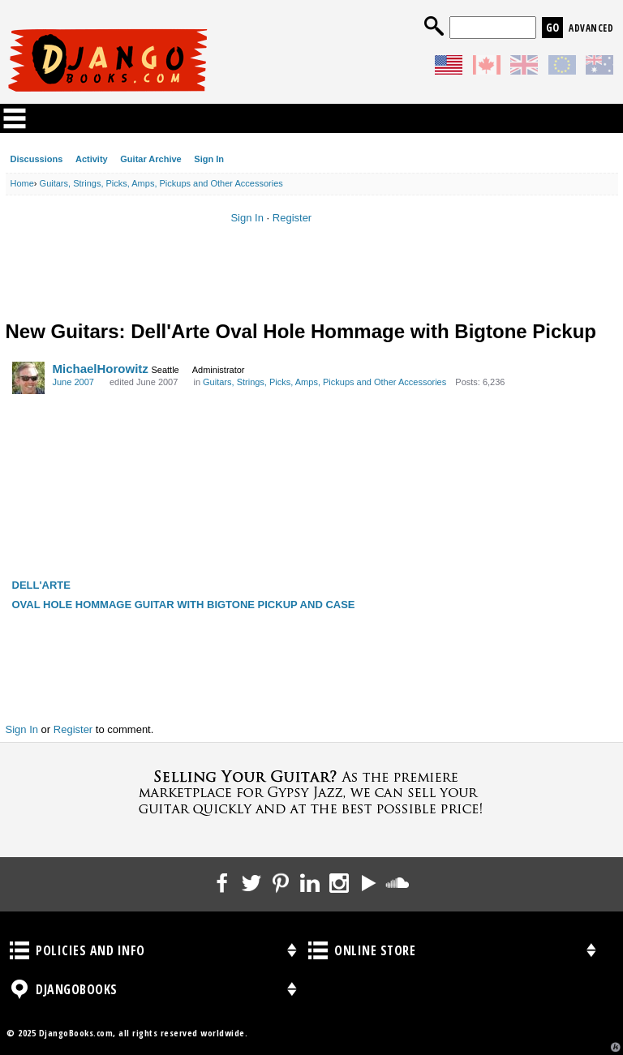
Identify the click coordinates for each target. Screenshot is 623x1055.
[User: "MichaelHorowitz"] (28, 378)
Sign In (209, 159)
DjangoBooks (19, 989)
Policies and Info (19, 950)
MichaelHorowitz (100, 368)
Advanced (591, 28)
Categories (14, 118)
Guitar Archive (150, 159)
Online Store (318, 950)
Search (434, 26)
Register (292, 218)
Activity (91, 159)
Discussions (37, 159)
